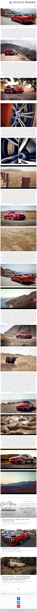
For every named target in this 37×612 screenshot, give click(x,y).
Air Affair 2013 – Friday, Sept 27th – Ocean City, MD (16, 520)
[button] (35, 6)
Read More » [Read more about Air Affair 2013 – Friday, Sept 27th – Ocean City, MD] (4, 525)
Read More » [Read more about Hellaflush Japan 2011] (4, 553)
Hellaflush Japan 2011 (11, 549)
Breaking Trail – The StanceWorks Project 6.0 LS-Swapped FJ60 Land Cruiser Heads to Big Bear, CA (16, 578)
